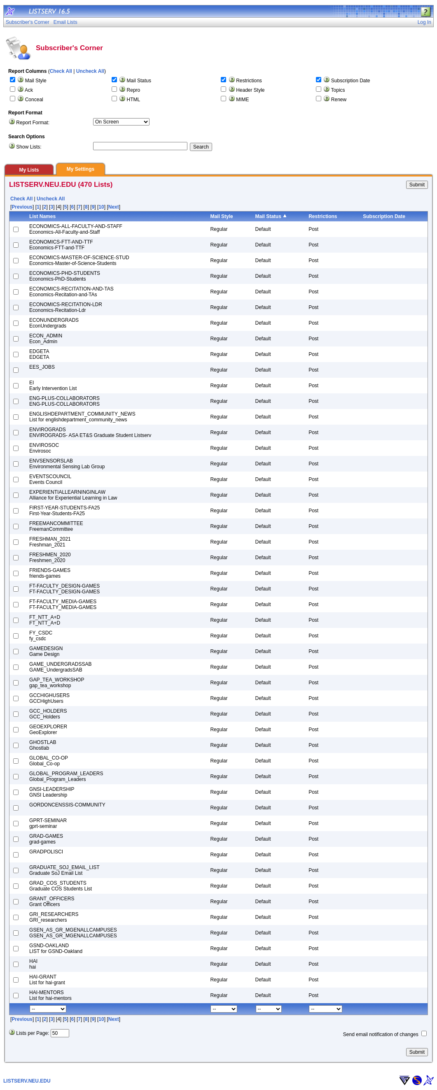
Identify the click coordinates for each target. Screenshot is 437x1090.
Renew (338, 99)
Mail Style (36, 81)
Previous (22, 207)
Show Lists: (28, 147)
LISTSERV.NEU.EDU (27, 1081)
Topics (338, 90)
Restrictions (249, 81)
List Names (42, 216)
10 (101, 207)
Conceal (34, 99)
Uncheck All (90, 71)
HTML (133, 99)
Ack (29, 90)
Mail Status (139, 81)
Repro (133, 90)
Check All (61, 71)
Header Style (250, 90)
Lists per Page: (32, 1033)
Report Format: (32, 123)
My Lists (29, 170)
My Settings (80, 169)
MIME (242, 99)
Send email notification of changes (380, 1034)
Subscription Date (350, 81)
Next (113, 207)
